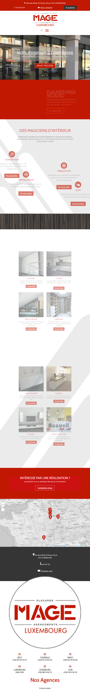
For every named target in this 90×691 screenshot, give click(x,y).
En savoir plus (64, 202)
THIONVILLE (45, 657)
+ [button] (3, 501)
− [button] (3, 505)
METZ (19, 657)
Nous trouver (45, 69)
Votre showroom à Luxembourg (45, 55)
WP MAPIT (64, 545)
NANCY (70, 657)
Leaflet (51, 545)
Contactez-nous (45, 488)
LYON (70, 670)
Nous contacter (46, 8)
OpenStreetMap (79, 545)
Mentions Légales (45, 688)
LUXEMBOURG (20, 670)
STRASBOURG (45, 670)
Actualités (70, 7)
